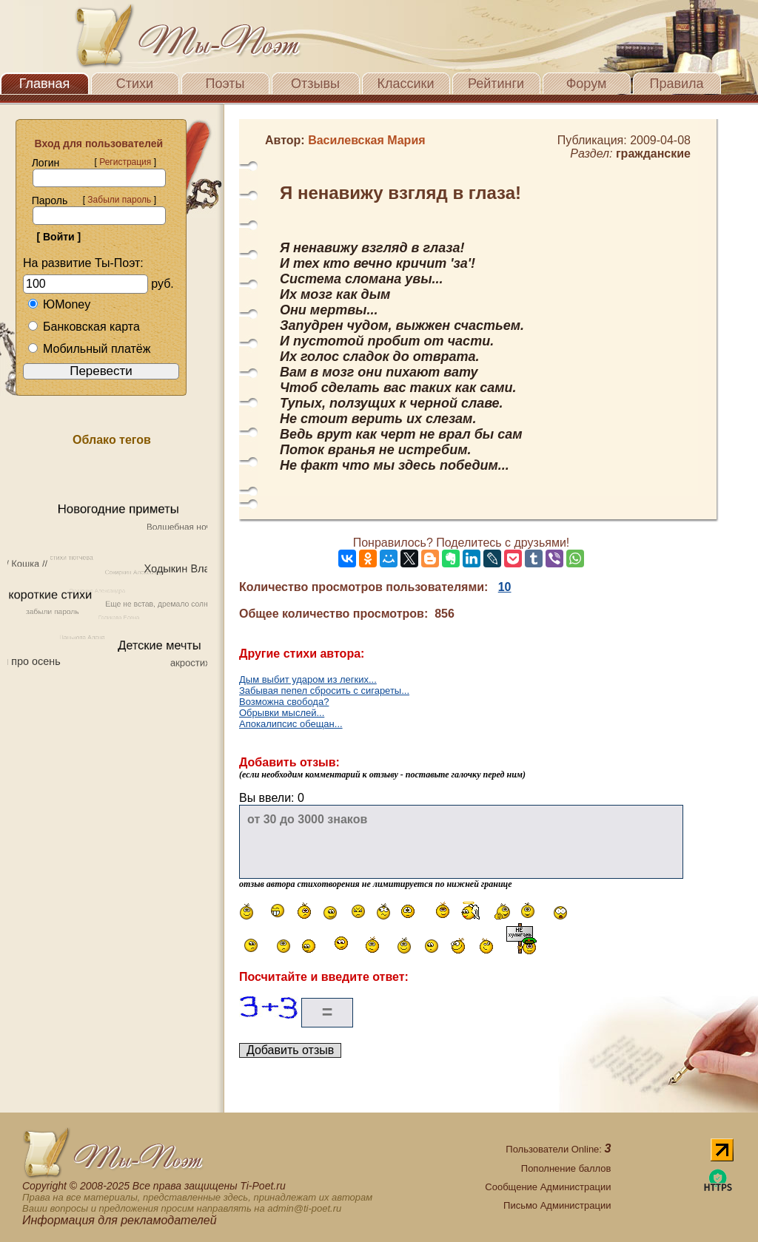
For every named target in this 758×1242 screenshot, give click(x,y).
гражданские (653, 153)
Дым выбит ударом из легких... (308, 679)
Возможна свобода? (284, 701)
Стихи (134, 83)
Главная (44, 83)
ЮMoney (58, 304)
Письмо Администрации (557, 1205)
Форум (586, 83)
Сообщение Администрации (548, 1186)
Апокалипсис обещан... (291, 723)
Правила (676, 83)
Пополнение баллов (566, 1168)
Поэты (225, 83)
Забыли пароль (119, 200)
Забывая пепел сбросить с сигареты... (324, 690)
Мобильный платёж (88, 348)
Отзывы (315, 83)
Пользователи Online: (558, 1149)
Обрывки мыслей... (281, 712)
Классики (406, 83)
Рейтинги (496, 83)
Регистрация (125, 162)
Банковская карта (83, 326)
